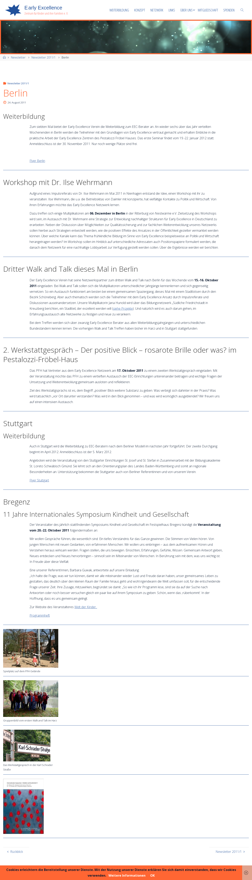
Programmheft (40, 615)
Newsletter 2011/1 (44, 57)
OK (152, 875)
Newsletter (18, 57)
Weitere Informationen (126, 875)
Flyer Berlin (37, 161)
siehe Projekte (123, 308)
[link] (242, 10)
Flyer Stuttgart (39, 480)
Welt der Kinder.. (85, 607)
